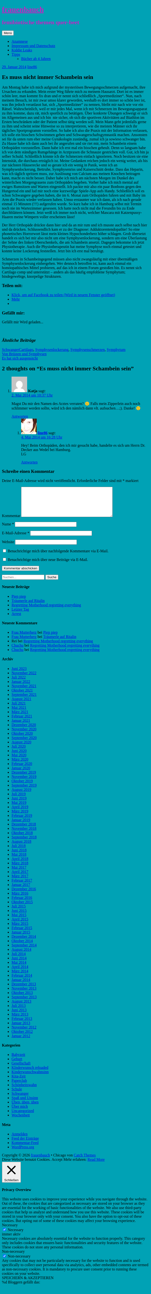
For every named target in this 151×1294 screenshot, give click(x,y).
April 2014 (20, 972)
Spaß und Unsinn (25, 1103)
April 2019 (20, 813)
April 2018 (20, 864)
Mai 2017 (19, 873)
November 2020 (24, 735)
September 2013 (24, 1003)
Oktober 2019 (22, 787)
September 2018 (24, 843)
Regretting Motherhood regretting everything (46, 611)
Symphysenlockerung (52, 350)
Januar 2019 (21, 826)
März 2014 (20, 977)
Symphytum (116, 350)
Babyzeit (18, 1060)
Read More (96, 1165)
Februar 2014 (22, 981)
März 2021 (20, 718)
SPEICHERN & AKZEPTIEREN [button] (28, 1284)
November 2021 (24, 692)
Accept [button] (57, 1165)
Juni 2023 (19, 674)
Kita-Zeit (19, 1082)
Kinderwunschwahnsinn (30, 1078)
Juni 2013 (19, 1016)
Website (8, 548)
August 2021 (21, 705)
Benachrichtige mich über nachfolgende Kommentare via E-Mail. (58, 557)
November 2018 (24, 834)
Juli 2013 (19, 1011)
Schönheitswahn (24, 1091)
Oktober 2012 (22, 1037)
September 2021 (24, 700)
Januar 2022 (21, 687)
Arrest (16, 619)
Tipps (16, 54)
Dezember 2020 (24, 730)
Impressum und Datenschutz (33, 46)
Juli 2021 (19, 709)
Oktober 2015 (22, 908)
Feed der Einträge (25, 1144)
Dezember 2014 (24, 942)
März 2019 (20, 817)
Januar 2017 (21, 890)
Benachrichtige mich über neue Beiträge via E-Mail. (48, 565)
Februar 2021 (22, 722)
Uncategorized (23, 1116)
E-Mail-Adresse (15, 539)
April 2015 (20, 925)
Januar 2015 (21, 938)
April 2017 (20, 877)
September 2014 (24, 951)
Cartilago (26, 350)
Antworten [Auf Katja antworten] (20, 416)
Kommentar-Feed (25, 1148)
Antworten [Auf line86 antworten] (29, 462)
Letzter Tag (20, 615)
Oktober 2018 (22, 839)
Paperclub (19, 1086)
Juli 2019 (19, 800)
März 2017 (20, 882)
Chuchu (18, 651)
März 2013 (20, 1020)
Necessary (16, 1236)
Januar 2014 (21, 985)
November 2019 (24, 782)
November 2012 (24, 1033)
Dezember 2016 (24, 895)
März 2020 (20, 765)
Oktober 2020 (22, 739)
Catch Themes (85, 1161)
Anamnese (20, 41)
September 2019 (24, 791)
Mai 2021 (19, 713)
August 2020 (21, 748)
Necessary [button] (10, 1231)
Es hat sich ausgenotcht (20, 358)
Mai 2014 (19, 968)
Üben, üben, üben (25, 1108)
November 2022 (24, 679)
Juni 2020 (19, 756)
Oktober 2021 (22, 696)
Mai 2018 (19, 860)
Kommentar (11, 521)
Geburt (17, 1065)
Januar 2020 (21, 774)
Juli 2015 (19, 912)
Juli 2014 (19, 959)
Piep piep (19, 602)
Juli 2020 (19, 752)
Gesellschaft (21, 1069)
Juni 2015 (19, 916)
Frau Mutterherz (24, 638)
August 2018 (21, 847)
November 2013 (24, 994)
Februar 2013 (22, 1024)
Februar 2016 (22, 903)
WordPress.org (23, 1153)
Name (8, 530)
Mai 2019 (19, 808)
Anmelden (20, 1140)
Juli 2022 (19, 683)
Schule (17, 1095)
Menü (8, 33)
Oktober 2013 (22, 998)
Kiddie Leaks (22, 50)
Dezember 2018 (24, 830)
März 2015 (20, 929)
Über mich (20, 1112)
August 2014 (21, 955)
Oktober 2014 (22, 947)
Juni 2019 (19, 804)
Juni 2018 (19, 856)
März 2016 (20, 899)
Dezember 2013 (24, 990)
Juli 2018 (19, 851)
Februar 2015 (22, 934)
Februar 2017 (22, 886)
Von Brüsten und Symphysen (24, 354)
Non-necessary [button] (13, 1257)
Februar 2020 (22, 769)
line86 (32, 67)
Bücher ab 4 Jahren (36, 59)
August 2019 (21, 795)
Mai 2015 (19, 921)
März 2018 (20, 869)
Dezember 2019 (24, 778)
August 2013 (21, 1007)
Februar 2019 (22, 821)
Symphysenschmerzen (87, 350)
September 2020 (24, 743)
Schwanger (10, 350)
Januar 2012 (21, 1042)
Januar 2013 (21, 1029)
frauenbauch (23, 9)
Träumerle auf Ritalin (28, 606)
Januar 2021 (21, 726)
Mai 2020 (19, 761)
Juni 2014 (19, 964)
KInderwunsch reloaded (30, 1073)
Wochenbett (21, 1121)
